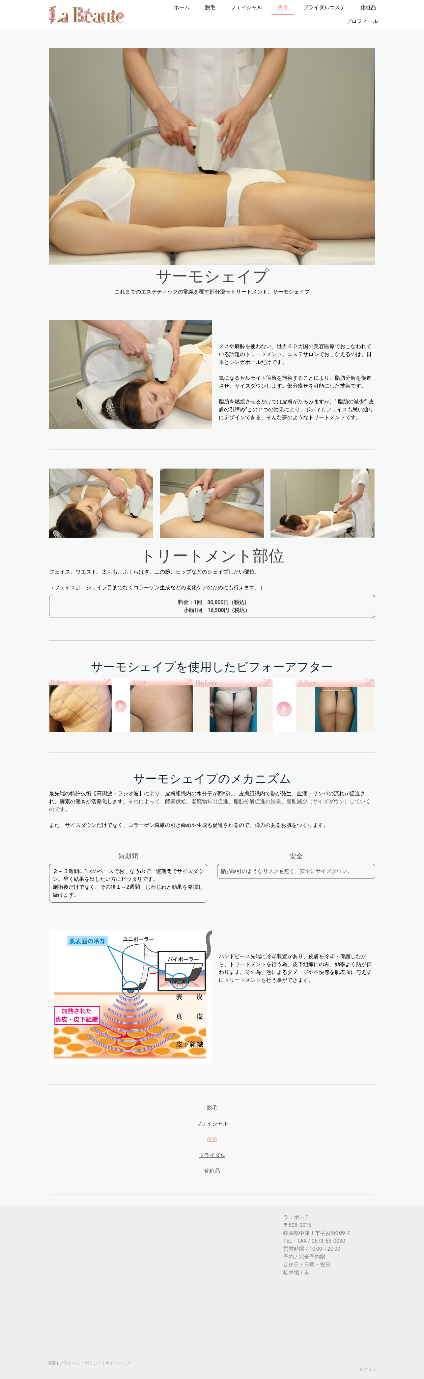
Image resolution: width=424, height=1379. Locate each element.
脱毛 (210, 7)
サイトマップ (117, 1363)
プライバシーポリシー (80, 1363)
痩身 (282, 7)
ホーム (182, 7)
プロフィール (362, 21)
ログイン (368, 1369)
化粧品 (368, 7)
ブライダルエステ (324, 7)
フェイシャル (246, 7)
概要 (51, 1363)
